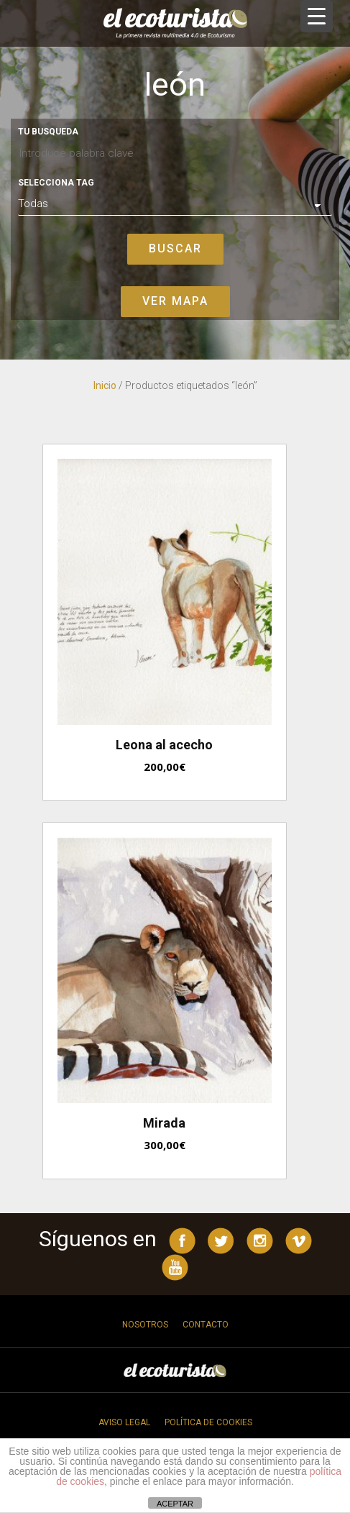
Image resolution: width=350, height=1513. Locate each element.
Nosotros (145, 1325)
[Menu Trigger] (316, 16)
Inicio (104, 385)
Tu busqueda (48, 132)
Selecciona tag (56, 183)
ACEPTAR (175, 1503)
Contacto (206, 1325)
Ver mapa (175, 301)
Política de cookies (208, 1422)
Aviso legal (124, 1422)
